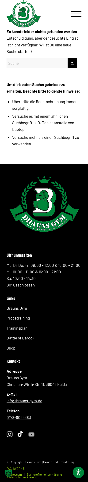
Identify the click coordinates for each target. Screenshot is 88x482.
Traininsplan (17, 328)
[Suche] (42, 63)
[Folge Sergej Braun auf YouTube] (31, 435)
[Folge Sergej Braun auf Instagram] (9, 434)
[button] (8, 473)
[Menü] (73, 13)
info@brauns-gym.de (24, 400)
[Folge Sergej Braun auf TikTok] (20, 434)
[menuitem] (73, 13)
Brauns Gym (17, 308)
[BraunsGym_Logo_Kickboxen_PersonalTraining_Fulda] (24, 13)
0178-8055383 (19, 417)
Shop (11, 348)
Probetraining (18, 318)
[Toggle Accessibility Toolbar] (78, 472)
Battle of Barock (20, 337)
